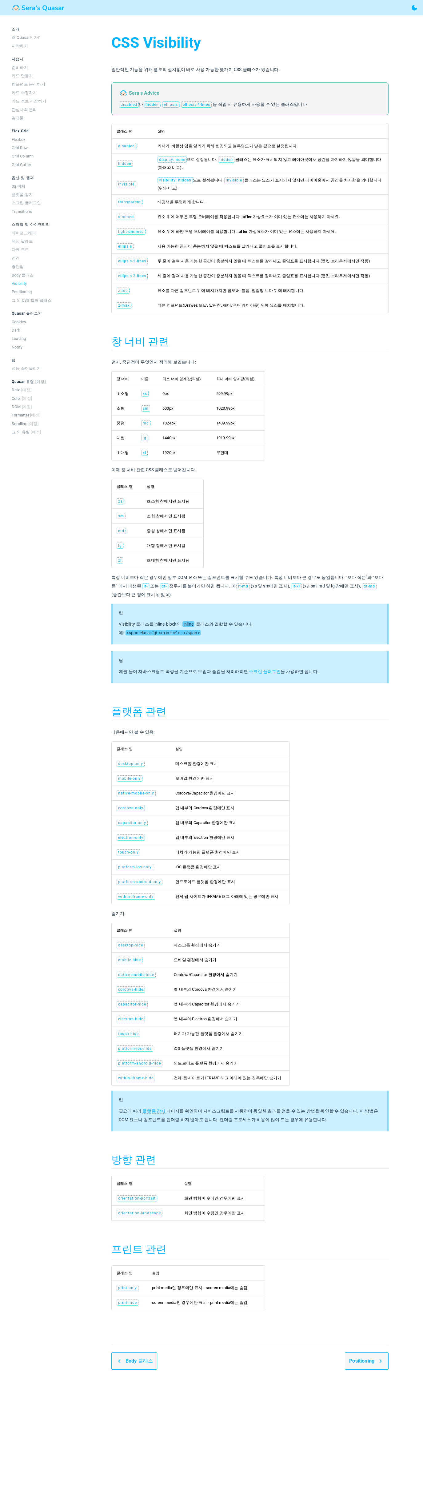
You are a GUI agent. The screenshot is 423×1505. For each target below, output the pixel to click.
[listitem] (37, 37)
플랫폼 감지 (153, 1111)
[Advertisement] (249, 1442)
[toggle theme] (414, 8)
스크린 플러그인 (265, 671)
